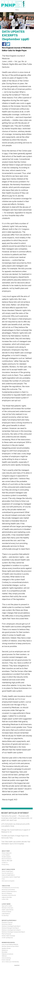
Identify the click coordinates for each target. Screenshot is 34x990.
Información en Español (8, 881)
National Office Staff (7, 860)
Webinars (4, 956)
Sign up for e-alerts (7, 906)
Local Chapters (6, 855)
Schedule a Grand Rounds (9, 895)
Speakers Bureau (6, 948)
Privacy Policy (5, 864)
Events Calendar (6, 959)
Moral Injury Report (7, 924)
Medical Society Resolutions (9, 891)
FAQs (3, 879)
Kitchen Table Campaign (8, 935)
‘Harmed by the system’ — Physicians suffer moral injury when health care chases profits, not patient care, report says (16, 818)
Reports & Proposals (9, 920)
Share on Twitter (8, 44)
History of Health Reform (8, 875)
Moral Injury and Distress (8, 889)
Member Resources (8, 942)
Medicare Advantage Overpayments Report (13, 932)
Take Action (6, 885)
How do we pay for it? (7, 873)
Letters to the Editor (7, 897)
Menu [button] (17, 10)
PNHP (17, 4)
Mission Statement (6, 853)
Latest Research (6, 913)
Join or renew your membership (10, 961)
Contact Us (5, 862)
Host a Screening (6, 958)
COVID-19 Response (7, 937)
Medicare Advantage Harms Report (11, 930)
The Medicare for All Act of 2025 (10, 887)
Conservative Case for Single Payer (11, 877)
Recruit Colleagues (7, 893)
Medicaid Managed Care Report (10, 928)
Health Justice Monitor (8, 909)
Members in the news (7, 907)
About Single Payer (8, 869)
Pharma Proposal (6, 933)
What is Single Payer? (7, 871)
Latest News (6, 904)
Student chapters (6, 856)
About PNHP (6, 851)
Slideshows (5, 950)
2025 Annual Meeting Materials (10, 944)
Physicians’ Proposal (7, 922)
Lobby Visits (5, 899)
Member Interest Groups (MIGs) (10, 946)
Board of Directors (6, 858)
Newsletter (4, 952)
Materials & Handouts (7, 954)
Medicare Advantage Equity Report (11, 926)
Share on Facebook (4, 44)
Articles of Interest (6, 911)
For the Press (5, 915)
